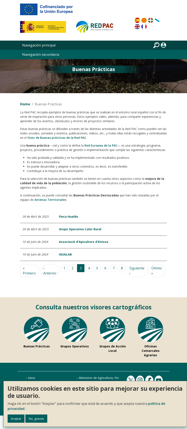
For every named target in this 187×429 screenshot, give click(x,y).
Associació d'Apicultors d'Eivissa (83, 242)
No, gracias (36, 419)
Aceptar (16, 419)
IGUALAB (65, 254)
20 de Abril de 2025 (36, 229)
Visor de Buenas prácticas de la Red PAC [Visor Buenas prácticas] (56, 138)
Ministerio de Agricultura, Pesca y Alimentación (111, 378)
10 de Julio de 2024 (35, 242)
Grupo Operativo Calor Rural (80, 229)
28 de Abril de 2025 (36, 216)
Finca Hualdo (68, 216)
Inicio (31, 378)
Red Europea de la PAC (100, 145)
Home (25, 104)
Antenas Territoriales (50, 200)
